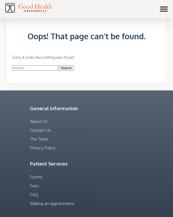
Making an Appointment (52, 203)
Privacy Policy (43, 147)
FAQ (34, 194)
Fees (34, 185)
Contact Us (40, 130)
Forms (36, 177)
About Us (38, 121)
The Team (39, 139)
